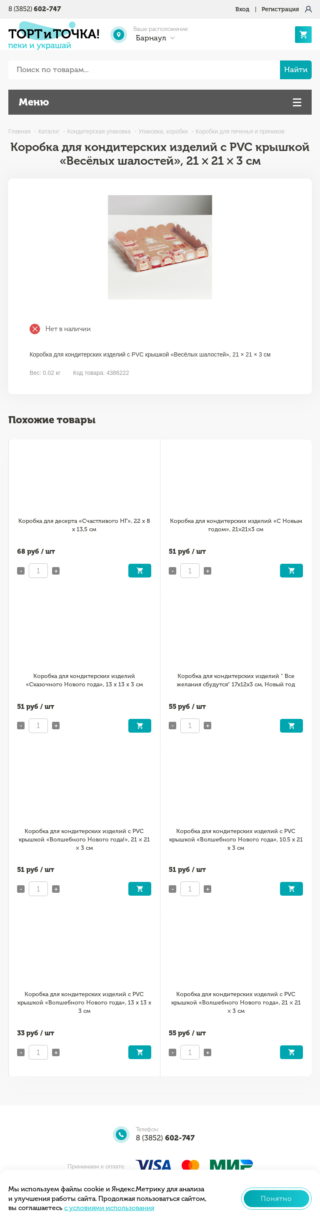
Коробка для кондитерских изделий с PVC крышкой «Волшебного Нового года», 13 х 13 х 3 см (84, 1003)
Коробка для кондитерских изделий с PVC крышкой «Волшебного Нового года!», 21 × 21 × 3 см (84, 839)
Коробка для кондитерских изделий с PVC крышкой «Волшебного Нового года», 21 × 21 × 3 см (236, 1003)
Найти (296, 69)
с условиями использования (109, 1208)
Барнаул (151, 38)
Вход (242, 9)
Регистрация (280, 9)
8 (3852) (34, 9)
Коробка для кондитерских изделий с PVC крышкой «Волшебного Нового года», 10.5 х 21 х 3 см (236, 839)
